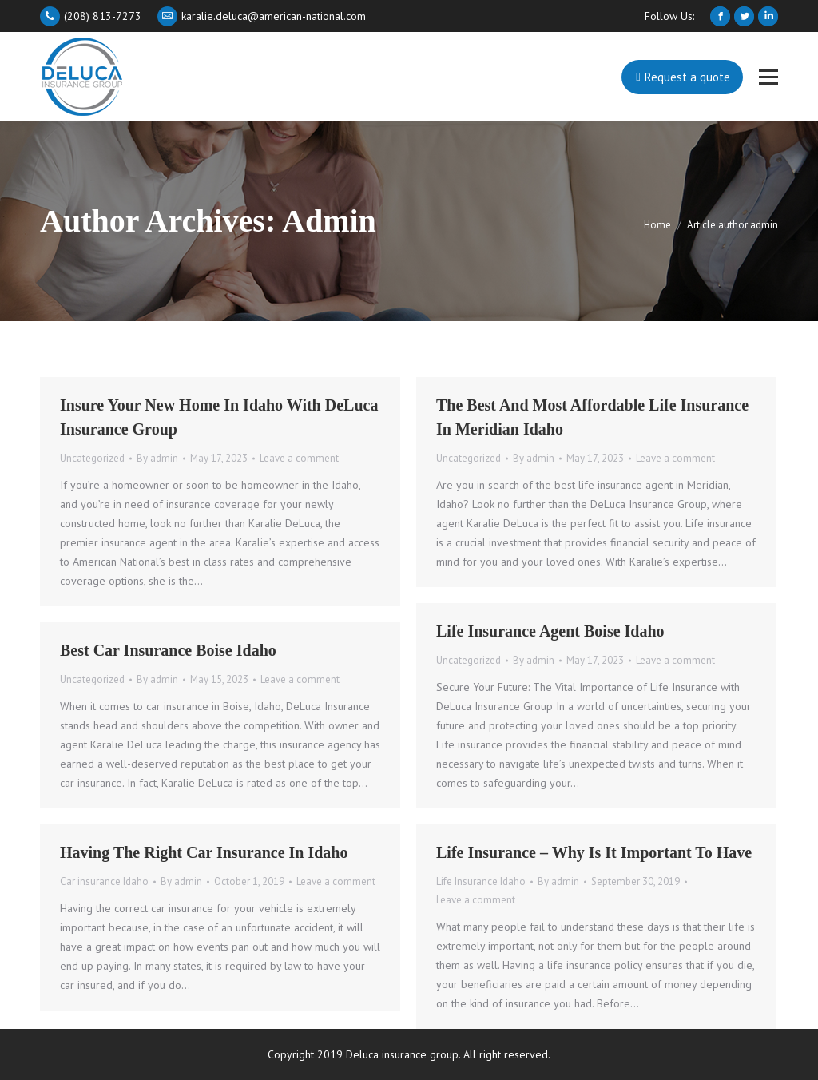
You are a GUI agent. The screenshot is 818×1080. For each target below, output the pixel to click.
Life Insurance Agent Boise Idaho (550, 631)
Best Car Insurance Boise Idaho (168, 650)
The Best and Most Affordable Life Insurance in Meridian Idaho (592, 417)
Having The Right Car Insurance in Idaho (203, 852)
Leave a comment (299, 458)
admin (329, 221)
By (157, 458)
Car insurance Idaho (104, 881)
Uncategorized (92, 458)
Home (657, 225)
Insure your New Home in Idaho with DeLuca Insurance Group (219, 417)
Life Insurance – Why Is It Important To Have (594, 852)
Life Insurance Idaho (481, 881)
